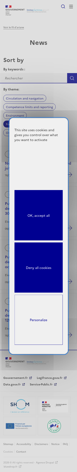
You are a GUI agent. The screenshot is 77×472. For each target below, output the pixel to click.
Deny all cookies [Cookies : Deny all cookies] (38, 267)
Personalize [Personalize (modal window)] (38, 319)
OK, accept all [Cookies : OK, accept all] (39, 215)
